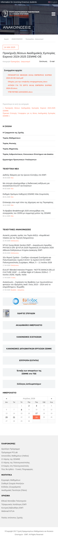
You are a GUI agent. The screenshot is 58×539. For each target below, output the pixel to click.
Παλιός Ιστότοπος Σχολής (12, 518)
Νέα (12, 178)
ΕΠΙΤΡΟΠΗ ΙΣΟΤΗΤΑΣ (29, 360)
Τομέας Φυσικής (9, 143)
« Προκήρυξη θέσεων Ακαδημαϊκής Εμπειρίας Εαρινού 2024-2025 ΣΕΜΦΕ (29, 109)
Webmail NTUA (7, 511)
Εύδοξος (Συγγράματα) (11, 487)
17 (36, 413)
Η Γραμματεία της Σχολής (13, 133)
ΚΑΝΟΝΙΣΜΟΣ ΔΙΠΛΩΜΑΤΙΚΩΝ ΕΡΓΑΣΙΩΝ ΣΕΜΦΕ (29, 349)
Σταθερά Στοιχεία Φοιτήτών (12, 483)
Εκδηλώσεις (15, 241)
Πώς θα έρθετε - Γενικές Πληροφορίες (17, 469)
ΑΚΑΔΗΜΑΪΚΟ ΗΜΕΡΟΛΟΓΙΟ (29, 325)
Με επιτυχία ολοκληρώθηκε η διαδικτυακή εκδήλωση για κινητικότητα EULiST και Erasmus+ (26, 184)
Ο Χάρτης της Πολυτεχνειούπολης (15, 462)
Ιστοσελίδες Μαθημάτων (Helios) (15, 456)
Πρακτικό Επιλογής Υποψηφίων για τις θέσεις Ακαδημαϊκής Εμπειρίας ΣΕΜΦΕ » (29, 114)
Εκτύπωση (43, 61)
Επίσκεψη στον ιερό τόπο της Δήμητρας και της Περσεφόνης (28, 202)
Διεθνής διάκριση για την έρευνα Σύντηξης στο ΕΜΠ (24, 175)
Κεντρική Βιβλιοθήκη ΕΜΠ (12, 508)
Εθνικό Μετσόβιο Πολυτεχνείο (13, 501)
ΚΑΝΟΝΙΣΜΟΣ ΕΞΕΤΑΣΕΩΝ (29, 337)
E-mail (52, 61)
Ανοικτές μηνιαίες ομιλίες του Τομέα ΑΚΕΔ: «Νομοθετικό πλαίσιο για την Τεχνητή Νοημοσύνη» (26, 236)
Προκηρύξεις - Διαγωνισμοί (34, 39)
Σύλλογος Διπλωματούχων (29, 384)
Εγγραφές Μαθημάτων (10, 480)
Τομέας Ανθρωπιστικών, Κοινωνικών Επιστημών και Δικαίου (28, 154)
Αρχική (6, 39)
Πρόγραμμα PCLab (9, 452)
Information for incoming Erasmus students (19, 2)
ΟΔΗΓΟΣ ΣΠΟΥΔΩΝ (26, 313)
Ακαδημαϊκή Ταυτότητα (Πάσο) (14, 490)
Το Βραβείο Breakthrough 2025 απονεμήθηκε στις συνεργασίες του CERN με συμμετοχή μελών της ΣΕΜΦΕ (27, 212)
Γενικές (13, 277)
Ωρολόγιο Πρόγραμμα (10, 449)
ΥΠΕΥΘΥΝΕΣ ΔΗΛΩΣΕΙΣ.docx (20, 92)
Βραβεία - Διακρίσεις (17, 290)
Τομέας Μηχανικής (10, 149)
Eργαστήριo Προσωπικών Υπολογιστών (19, 160)
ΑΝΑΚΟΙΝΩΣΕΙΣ (17, 39)
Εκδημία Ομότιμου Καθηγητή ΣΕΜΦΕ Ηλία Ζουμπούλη (26, 194)
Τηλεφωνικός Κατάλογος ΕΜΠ (14, 504)
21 (14, 417)
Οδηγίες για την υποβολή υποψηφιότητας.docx (27, 82)
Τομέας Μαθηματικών (11, 138)
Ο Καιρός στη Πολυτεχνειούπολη (15, 466)
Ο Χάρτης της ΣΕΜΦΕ (10, 459)
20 (6, 417)
